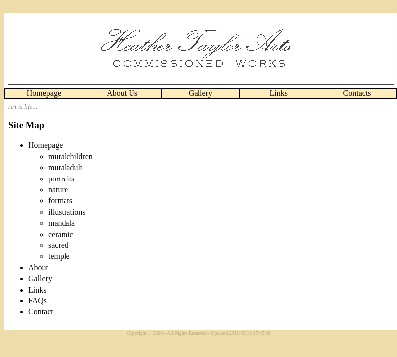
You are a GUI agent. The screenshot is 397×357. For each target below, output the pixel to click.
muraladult (65, 167)
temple (59, 256)
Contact (40, 311)
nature (58, 189)
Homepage (44, 93)
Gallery (200, 93)
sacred (58, 245)
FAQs (37, 301)
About (38, 267)
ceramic (60, 234)
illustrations (67, 212)
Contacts (357, 93)
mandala (61, 223)
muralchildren (70, 156)
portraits (61, 179)
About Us (122, 93)
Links (279, 93)
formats (60, 200)
